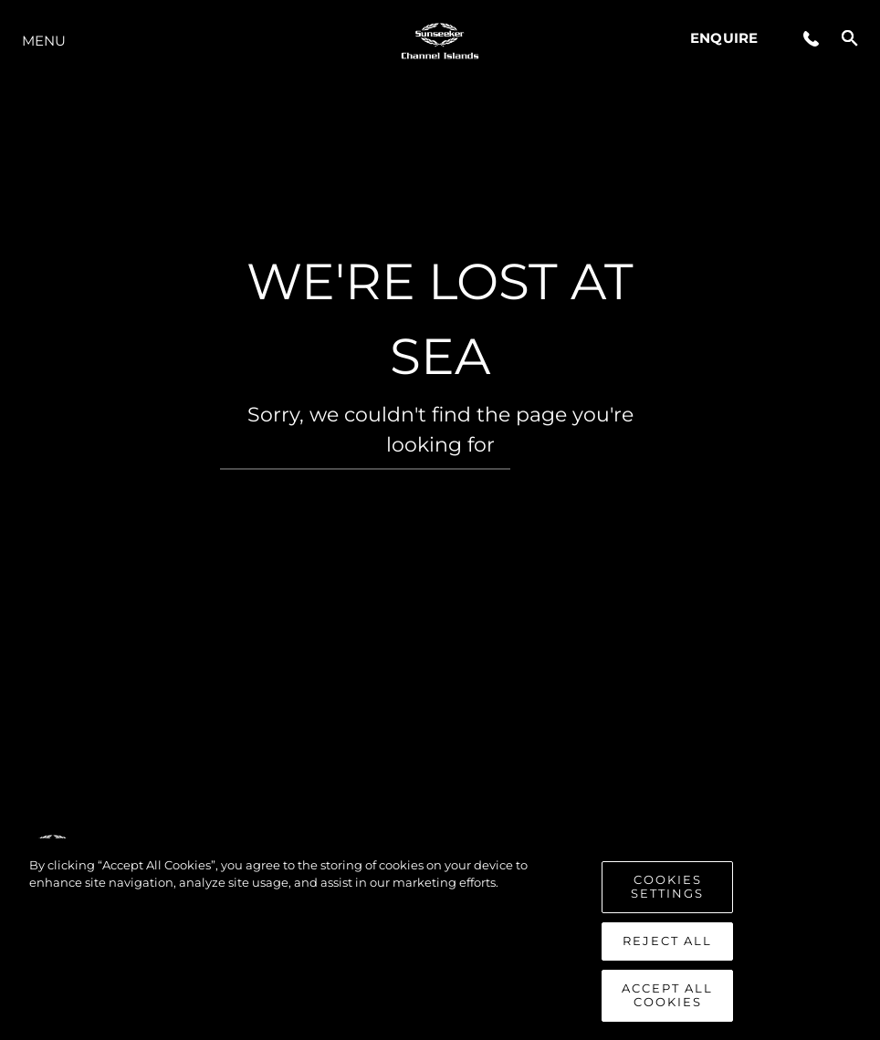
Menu (44, 40)
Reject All (667, 947)
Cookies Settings (667, 893)
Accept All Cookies (667, 1001)
